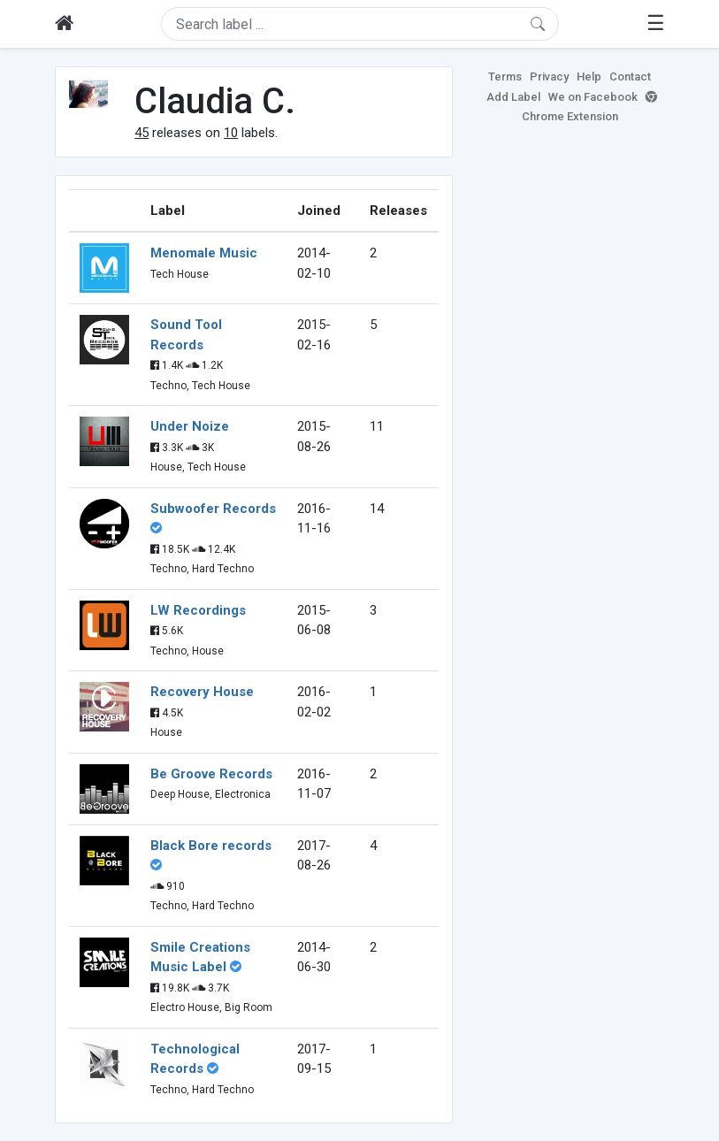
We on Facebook (593, 96)
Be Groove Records (211, 774)
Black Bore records (211, 846)
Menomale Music (203, 253)
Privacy (549, 76)
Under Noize (189, 426)
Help (589, 76)
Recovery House (202, 692)
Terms (505, 76)
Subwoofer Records (213, 509)
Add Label (513, 96)
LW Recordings (198, 610)
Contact (630, 76)
